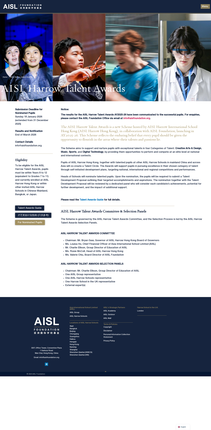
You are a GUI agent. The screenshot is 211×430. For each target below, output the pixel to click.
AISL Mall (107, 318)
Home (5, 77)
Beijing (72, 331)
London (140, 311)
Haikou (72, 339)
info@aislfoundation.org (136, 118)
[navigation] (183, 427)
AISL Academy (109, 311)
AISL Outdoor (109, 314)
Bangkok (73, 329)
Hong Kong (74, 344)
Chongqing (74, 334)
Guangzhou (74, 336)
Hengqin (73, 342)
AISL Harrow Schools (78, 316)
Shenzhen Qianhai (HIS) (79, 355)
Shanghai (73, 350)
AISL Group (74, 312)
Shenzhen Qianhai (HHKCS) (81, 352)
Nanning (73, 347)
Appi (72, 326)
